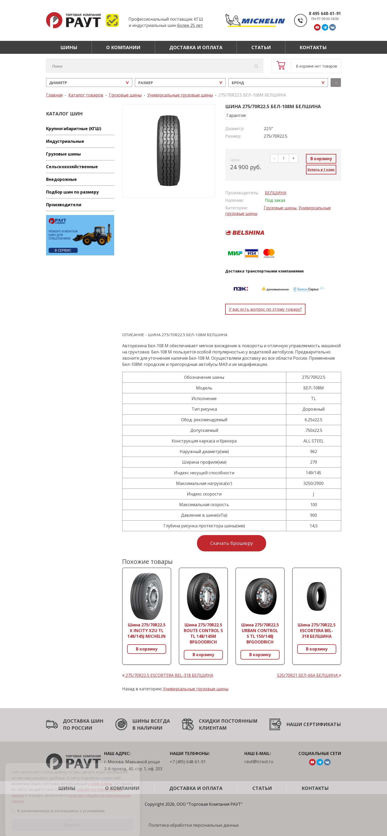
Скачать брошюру (231, 543)
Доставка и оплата (195, 47)
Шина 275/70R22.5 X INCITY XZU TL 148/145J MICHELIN (146, 630)
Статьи (261, 47)
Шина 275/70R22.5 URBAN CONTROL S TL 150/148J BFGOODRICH (260, 633)
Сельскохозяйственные (72, 166)
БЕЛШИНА (275, 193)
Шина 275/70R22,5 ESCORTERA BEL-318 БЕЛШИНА (316, 630)
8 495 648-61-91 (325, 13)
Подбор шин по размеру (72, 192)
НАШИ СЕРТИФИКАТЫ (313, 724)
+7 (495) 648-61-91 (188, 762)
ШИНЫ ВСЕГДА (151, 721)
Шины (68, 47)
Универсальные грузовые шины (195, 689)
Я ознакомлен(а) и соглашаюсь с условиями (58, 805)
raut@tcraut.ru (258, 761)
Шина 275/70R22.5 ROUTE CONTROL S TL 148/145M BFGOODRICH (203, 633)
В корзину (321, 158)
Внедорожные (61, 179)
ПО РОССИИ (77, 728)
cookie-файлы (100, 777)
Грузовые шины (63, 154)
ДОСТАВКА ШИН (83, 721)
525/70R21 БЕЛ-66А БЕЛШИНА (309, 675)
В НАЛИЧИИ (147, 728)
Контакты (313, 47)
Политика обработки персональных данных (194, 825)
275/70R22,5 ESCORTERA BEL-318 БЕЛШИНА (167, 675)
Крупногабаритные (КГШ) (73, 128)
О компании (123, 47)
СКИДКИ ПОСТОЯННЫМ (228, 721)
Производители (63, 205)
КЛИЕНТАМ (213, 728)
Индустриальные (65, 141)
